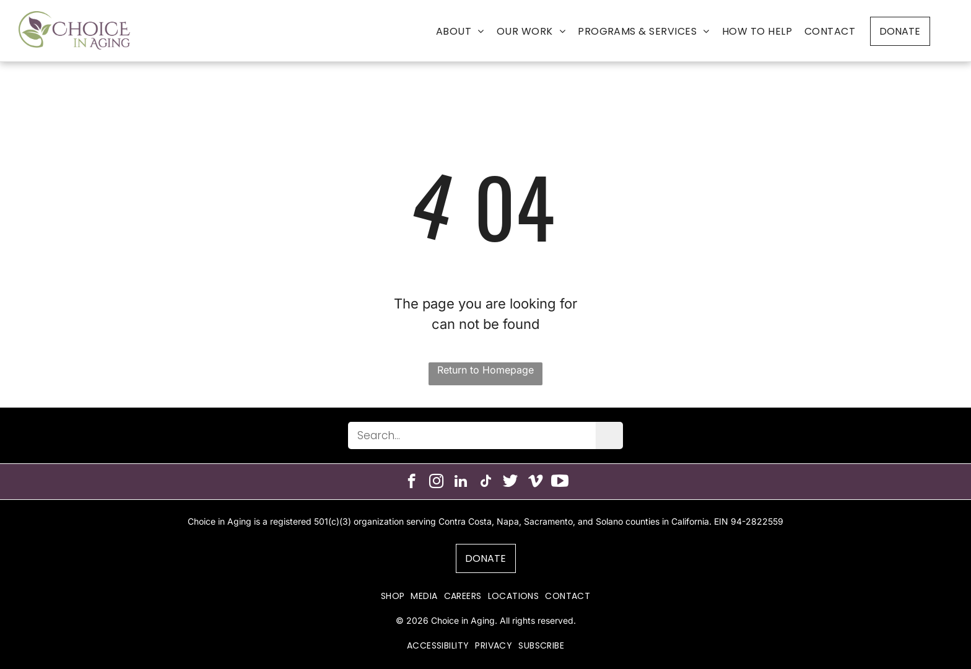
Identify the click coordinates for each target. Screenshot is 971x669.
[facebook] (411, 482)
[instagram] (436, 482)
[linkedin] (461, 482)
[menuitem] (460, 31)
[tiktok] (486, 482)
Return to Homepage (485, 370)
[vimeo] (535, 482)
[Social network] (510, 482)
